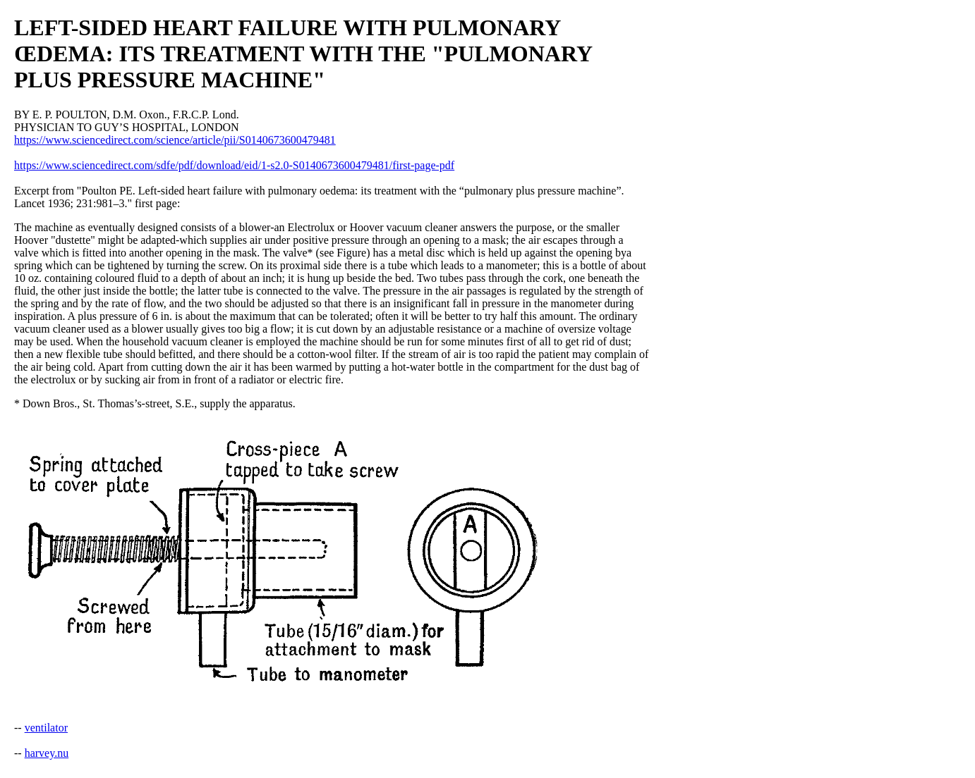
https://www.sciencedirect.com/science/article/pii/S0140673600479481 (175, 140)
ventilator (46, 728)
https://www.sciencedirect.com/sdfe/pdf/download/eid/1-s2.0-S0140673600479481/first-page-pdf (234, 165)
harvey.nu (47, 753)
